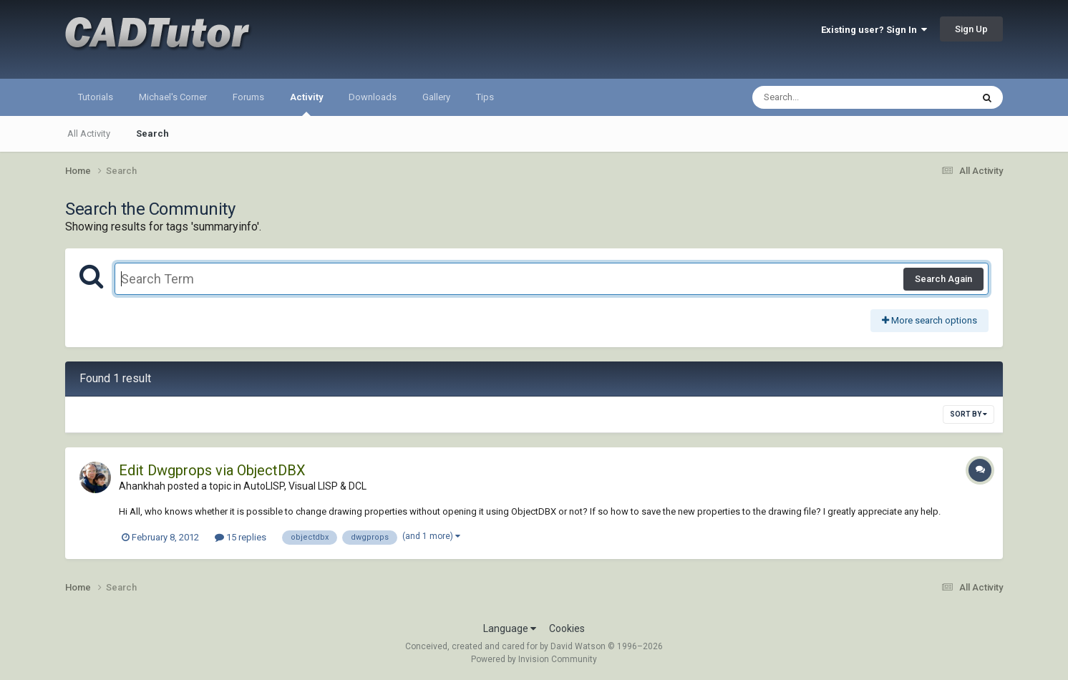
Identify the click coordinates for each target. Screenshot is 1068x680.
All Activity (88, 133)
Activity (306, 104)
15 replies (240, 537)
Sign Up (971, 29)
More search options (929, 320)
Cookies (567, 628)
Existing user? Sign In (874, 29)
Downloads (373, 97)
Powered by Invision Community (534, 659)
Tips (485, 97)
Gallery (436, 97)
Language (509, 628)
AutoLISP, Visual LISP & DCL (304, 486)
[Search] (825, 97)
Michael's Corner (173, 97)
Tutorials (95, 97)
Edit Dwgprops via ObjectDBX (212, 470)
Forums (248, 97)
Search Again (943, 278)
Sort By (968, 414)
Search (152, 133)
